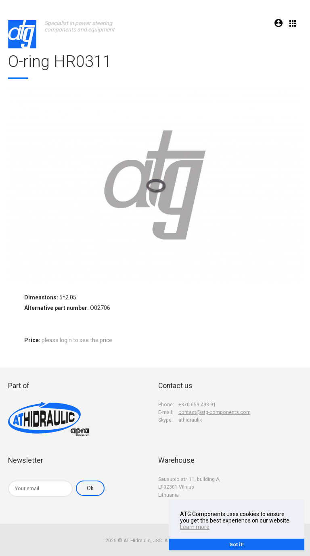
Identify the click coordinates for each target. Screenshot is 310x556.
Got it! (236, 544)
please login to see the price (77, 340)
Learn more (194, 527)
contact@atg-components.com (214, 412)
